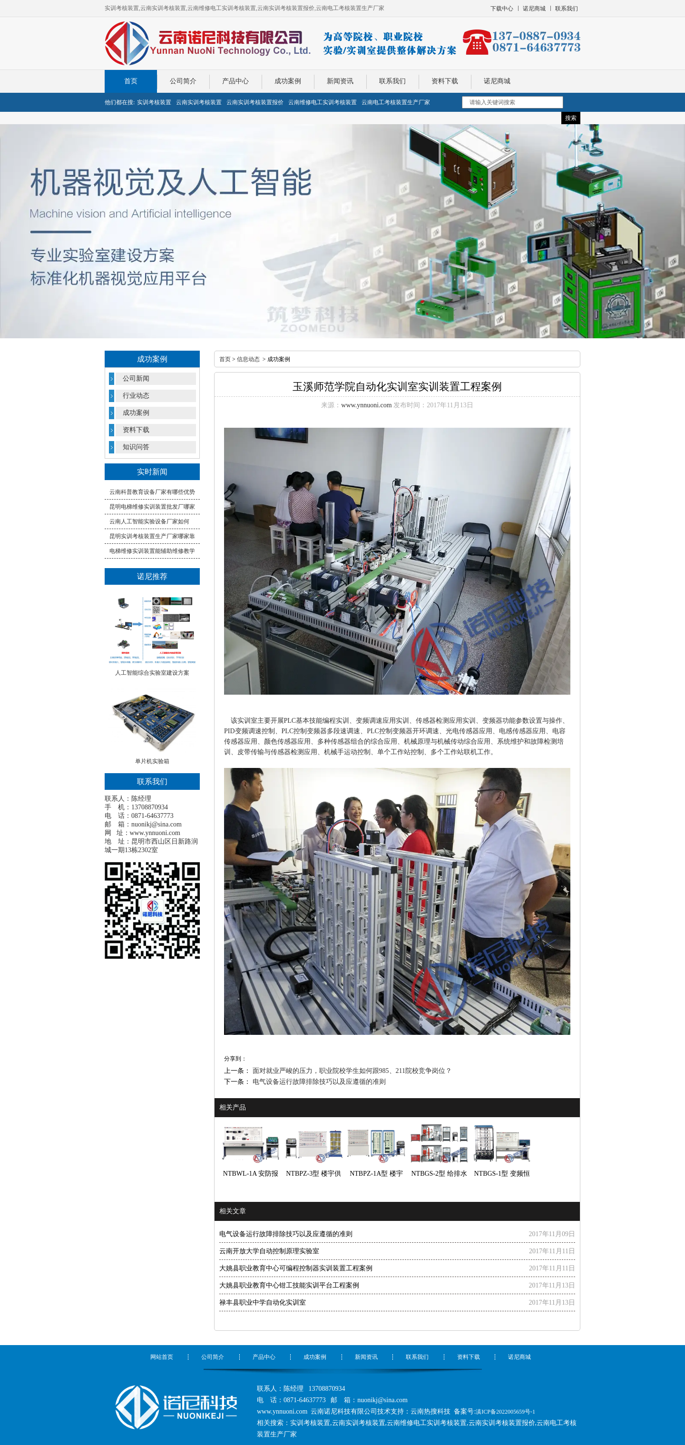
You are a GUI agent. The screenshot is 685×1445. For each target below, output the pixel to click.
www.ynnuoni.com (155, 832)
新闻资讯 (340, 81)
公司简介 (183, 81)
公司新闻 (136, 378)
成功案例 (287, 81)
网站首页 (161, 1357)
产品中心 (235, 81)
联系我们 (392, 81)
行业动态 (136, 395)
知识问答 (136, 447)
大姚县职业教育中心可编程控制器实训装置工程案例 (295, 1268)
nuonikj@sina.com (156, 824)
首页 (130, 81)
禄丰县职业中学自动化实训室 (262, 1302)
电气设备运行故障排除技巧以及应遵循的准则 (318, 1081)
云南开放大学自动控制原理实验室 (269, 1251)
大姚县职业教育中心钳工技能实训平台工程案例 (289, 1285)
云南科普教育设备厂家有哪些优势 (152, 492)
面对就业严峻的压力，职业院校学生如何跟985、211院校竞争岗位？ (351, 1070)
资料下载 (444, 81)
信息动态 (248, 359)
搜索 (571, 118)
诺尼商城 (497, 81)
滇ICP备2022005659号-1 (505, 1411)
